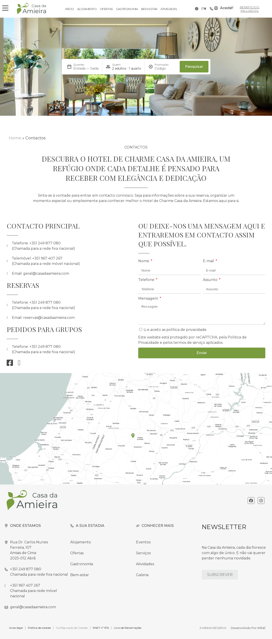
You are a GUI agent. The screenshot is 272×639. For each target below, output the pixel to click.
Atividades (169, 9)
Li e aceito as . (175, 330)
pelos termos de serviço (184, 342)
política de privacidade (186, 330)
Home (15, 138)
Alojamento (87, 9)
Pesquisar (194, 66)
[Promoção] (165, 68)
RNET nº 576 (101, 627)
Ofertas (106, 9)
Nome (144, 261)
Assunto (210, 280)
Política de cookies (39, 627)
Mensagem (148, 298)
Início (69, 9)
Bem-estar (149, 9)
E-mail (209, 261)
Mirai (261, 628)
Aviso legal (16, 627)
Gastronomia (127, 9)
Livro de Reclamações (127, 627)
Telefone (146, 280)
